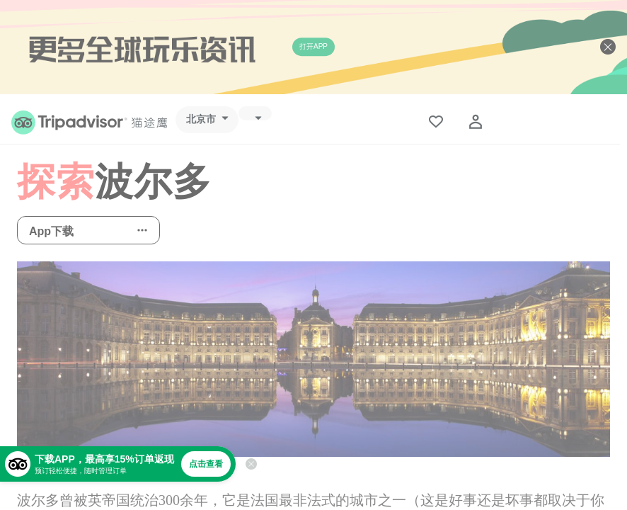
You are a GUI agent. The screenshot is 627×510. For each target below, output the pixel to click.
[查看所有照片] (313, 359)
